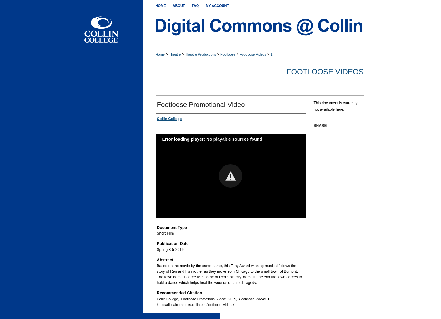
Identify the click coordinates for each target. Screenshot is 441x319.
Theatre (175, 54)
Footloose (227, 54)
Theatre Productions (200, 54)
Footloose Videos (253, 54)
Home (160, 54)
